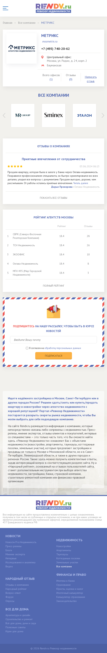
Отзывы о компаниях (17, 584)
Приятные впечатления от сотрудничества (53, 159)
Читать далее (80, 183)
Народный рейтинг (16, 588)
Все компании (64, 566)
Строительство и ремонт (19, 619)
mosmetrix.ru (49, 41)
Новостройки (63, 546)
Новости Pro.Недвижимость (21, 542)
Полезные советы (16, 627)
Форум (9, 597)
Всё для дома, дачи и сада (21, 623)
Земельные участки (67, 562)
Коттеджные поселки (68, 558)
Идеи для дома (14, 631)
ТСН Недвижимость (24, 245)
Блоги (9, 550)
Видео (9, 566)
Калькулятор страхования (70, 597)
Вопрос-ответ (13, 593)
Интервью (11, 558)
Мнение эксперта (15, 554)
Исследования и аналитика (20, 562)
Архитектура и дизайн (18, 615)
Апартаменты (63, 550)
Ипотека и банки (65, 580)
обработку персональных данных (62, 348)
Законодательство (66, 601)
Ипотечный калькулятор (69, 593)
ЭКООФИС (19, 254)
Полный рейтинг (53, 285)
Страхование (63, 584)
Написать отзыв (91, 79)
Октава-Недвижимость (86, 186)
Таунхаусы (62, 554)
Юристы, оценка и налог (69, 588)
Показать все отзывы (53, 197)
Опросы (10, 601)
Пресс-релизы (13, 546)
